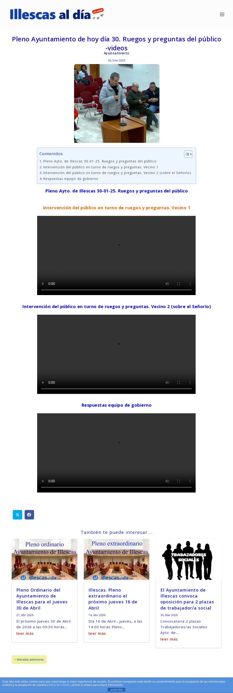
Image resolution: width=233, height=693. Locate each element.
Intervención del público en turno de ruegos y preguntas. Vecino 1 (100, 167)
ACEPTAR (116, 690)
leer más (25, 633)
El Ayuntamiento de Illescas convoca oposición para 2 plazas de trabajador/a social (187, 599)
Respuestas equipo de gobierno (70, 179)
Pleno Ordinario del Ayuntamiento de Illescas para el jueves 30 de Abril (42, 599)
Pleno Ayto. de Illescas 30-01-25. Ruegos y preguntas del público (100, 162)
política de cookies (58, 685)
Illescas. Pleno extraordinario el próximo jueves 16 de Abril (112, 599)
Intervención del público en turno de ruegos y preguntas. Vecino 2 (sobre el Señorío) (117, 173)
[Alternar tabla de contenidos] (185, 155)
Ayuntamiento (116, 53)
